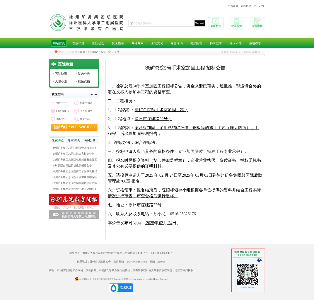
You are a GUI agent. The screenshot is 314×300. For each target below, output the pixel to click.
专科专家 (137, 43)
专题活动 (177, 43)
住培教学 (255, 43)
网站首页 (59, 43)
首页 (82, 51)
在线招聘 (246, 6)
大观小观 (61, 81)
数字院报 (236, 26)
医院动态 (98, 43)
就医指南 (216, 26)
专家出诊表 (86, 102)
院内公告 (106, 51)
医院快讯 (61, 73)
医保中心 (85, 119)
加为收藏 (233, 6)
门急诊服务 (62, 110)
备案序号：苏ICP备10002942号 (155, 252)
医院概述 (78, 43)
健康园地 (196, 43)
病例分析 (90, 140)
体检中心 (61, 119)
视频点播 (84, 81)
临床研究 (235, 43)
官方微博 (257, 26)
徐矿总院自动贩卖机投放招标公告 (72, 165)
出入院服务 (86, 110)
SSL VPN (259, 6)
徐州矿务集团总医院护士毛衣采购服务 (75, 189)
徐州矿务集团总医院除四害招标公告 (73, 153)
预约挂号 (61, 102)
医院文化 (157, 43)
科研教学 (216, 43)
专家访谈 (74, 140)
